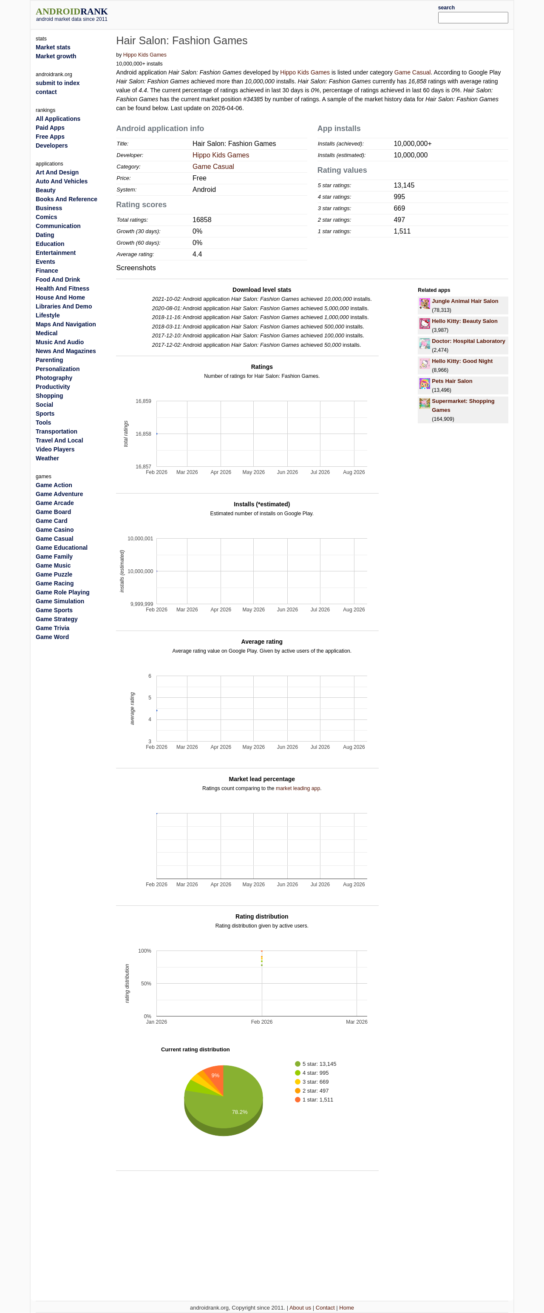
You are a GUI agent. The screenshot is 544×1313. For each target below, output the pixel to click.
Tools (43, 422)
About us (300, 1307)
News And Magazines (66, 351)
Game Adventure (59, 494)
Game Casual (412, 72)
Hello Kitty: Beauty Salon (465, 321)
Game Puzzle (54, 574)
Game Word (52, 637)
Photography (54, 377)
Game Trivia (52, 628)
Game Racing (55, 583)
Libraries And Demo (64, 306)
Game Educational (62, 547)
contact (46, 91)
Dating (45, 234)
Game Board (53, 511)
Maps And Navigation (66, 324)
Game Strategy (57, 619)
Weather (47, 458)
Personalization (57, 368)
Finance (47, 270)
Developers (52, 145)
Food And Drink (58, 279)
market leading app (298, 788)
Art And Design (57, 172)
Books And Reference (66, 199)
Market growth (56, 56)
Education (50, 243)
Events (45, 261)
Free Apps (50, 136)
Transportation (56, 431)
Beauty (46, 190)
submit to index (57, 83)
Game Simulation (60, 601)
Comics (46, 217)
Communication (58, 226)
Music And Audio (60, 342)
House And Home (60, 297)
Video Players (55, 449)
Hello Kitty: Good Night (462, 361)
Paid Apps (50, 127)
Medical (46, 333)
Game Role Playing (63, 592)
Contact (325, 1307)
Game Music (53, 565)
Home (346, 1307)
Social (44, 404)
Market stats (53, 47)
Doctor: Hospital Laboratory (468, 341)
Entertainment (56, 252)
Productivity (53, 386)
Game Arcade (55, 503)
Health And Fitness (62, 288)
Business (49, 208)
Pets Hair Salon (452, 381)
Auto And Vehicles (62, 181)
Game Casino (55, 529)
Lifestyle (48, 315)
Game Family (54, 556)
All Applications (58, 118)
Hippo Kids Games (145, 55)
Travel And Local (59, 440)
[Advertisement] (292, 13)
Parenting (49, 360)
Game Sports (54, 610)
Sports (45, 413)
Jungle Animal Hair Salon (465, 301)
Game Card (52, 520)
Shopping (49, 395)
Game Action (54, 485)
